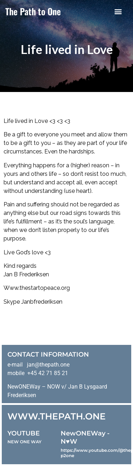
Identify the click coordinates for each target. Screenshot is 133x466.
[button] (118, 11)
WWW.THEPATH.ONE (56, 416)
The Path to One (33, 11)
